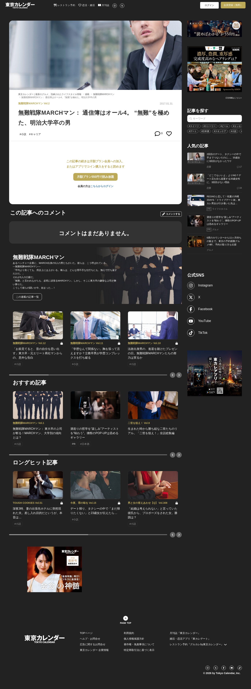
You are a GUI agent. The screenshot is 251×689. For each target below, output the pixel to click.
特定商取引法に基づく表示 (139, 650)
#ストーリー (210, 126)
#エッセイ (238, 126)
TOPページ (86, 633)
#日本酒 (205, 131)
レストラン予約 (64, 5)
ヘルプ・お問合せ (90, 638)
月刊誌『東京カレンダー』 (185, 633)
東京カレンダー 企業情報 (94, 650)
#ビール (224, 126)
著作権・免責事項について (139, 644)
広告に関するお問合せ (92, 644)
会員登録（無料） (233, 5)
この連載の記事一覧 (27, 296)
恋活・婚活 (86, 5)
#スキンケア (220, 131)
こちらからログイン (101, 186)
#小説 (233, 131)
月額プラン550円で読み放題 (95, 176)
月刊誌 (104, 5)
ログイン (209, 5)
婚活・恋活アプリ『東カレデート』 (190, 638)
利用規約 (129, 633)
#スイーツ (194, 126)
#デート (193, 131)
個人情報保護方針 (134, 638)
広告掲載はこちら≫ (233, 98)
